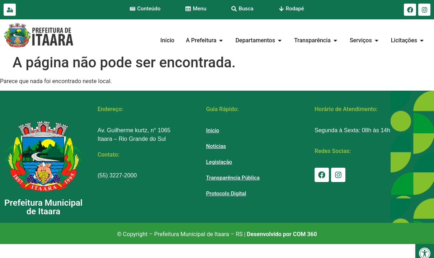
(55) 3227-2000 (117, 175)
